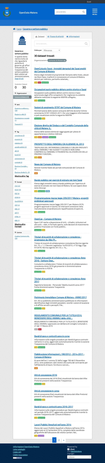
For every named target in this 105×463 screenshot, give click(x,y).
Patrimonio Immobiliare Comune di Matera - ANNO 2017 (60, 297)
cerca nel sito (60, 12)
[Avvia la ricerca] (83, 12)
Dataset (40, 36)
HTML (47, 191)
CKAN (71, 449)
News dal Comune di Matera (47, 164)
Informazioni (73, 36)
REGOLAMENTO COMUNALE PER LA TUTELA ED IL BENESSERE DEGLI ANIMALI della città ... (58, 317)
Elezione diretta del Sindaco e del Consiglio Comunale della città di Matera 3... (61, 127)
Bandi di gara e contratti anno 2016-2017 (53, 406)
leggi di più (19, 78)
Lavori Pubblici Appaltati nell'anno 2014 (52, 424)
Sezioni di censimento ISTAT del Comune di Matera (57, 107)
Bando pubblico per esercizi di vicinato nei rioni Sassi (58, 180)
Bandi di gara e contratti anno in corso (52, 336)
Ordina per (37, 50)
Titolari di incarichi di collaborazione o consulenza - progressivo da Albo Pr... (57, 238)
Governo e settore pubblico (35, 29)
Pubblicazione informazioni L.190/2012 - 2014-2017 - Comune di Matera (59, 355)
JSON (39, 137)
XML (36, 173)
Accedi (89, 2)
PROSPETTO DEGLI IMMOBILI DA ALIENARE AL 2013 (59, 144)
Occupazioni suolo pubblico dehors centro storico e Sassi (60, 89)
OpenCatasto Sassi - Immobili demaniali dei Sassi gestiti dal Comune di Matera (60, 70)
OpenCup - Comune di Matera (47, 219)
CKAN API (17, 452)
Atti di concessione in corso (46, 391)
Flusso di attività (56, 36)
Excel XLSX (45, 83)
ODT (36, 329)
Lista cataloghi (19, 449)
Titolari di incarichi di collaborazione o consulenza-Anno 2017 (60, 280)
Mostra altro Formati (20, 225)
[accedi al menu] (94, 12)
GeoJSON (45, 137)
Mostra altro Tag (22, 176)
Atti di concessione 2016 (45, 375)
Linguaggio (70, 454)
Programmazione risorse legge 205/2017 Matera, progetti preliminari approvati (61, 199)
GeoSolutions (76, 451)
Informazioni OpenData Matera (26, 446)
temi (19, 29)
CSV (36, 83)
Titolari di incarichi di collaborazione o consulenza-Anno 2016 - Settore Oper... (60, 259)
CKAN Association (20, 454)
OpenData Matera (28, 13)
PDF (39, 83)
